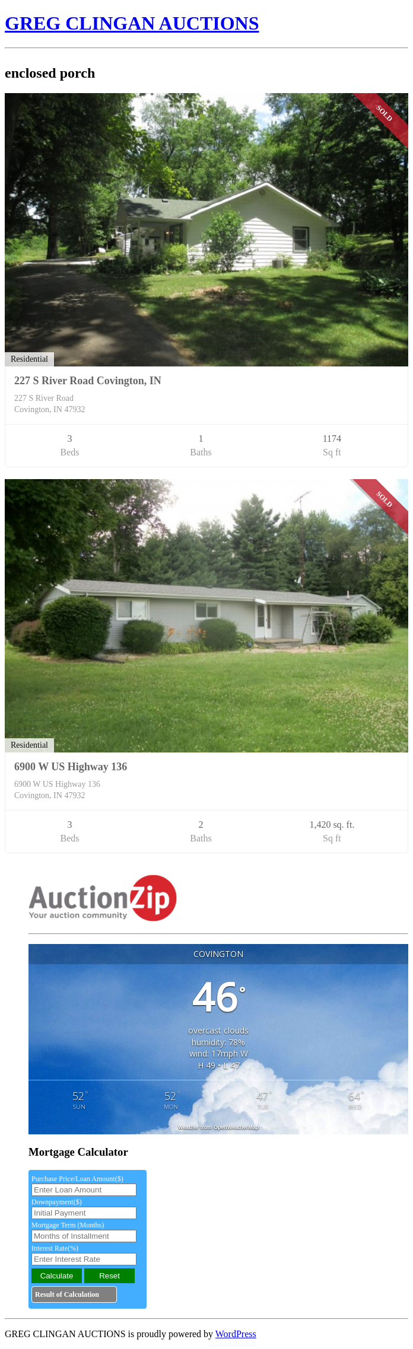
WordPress (235, 1334)
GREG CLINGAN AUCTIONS (132, 23)
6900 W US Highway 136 (70, 767)
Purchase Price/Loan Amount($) (77, 1179)
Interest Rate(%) (54, 1248)
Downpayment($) (56, 1202)
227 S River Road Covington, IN (87, 381)
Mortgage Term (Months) (67, 1225)
